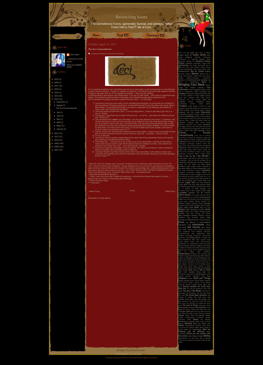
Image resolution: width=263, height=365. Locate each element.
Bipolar (195, 73)
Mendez (201, 209)
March (59, 126)
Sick (190, 270)
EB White (199, 120)
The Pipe (200, 301)
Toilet (183, 313)
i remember (183, 160)
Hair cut (201, 146)
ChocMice (191, 98)
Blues (208, 76)
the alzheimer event (200, 289)
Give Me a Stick (205, 141)
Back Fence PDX (204, 69)
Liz (191, 197)
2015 (56, 92)
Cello (196, 91)
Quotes (200, 250)
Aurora (208, 67)
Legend (197, 191)
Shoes (185, 268)
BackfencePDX (184, 71)
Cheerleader (190, 93)
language (203, 188)
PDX (193, 240)
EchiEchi (154, 358)
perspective (182, 244)
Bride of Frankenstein (188, 82)
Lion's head (195, 195)
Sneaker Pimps (195, 272)
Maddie (191, 201)
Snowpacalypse (200, 274)
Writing (206, 336)
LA (179, 188)
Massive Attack (184, 205)
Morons (207, 215)
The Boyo (187, 291)
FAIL (193, 126)
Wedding (188, 323)
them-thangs (183, 307)
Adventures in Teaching (188, 59)
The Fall (199, 293)
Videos (195, 319)
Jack (180, 178)
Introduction (190, 172)
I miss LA (207, 158)
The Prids (207, 301)
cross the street (191, 108)
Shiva (181, 268)
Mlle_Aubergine (184, 215)
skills (180, 272)
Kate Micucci (201, 184)
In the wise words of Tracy (194, 167)
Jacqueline (191, 178)
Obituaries (207, 231)
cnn (209, 100)
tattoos (208, 282)
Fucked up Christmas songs (197, 137)
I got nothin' (192, 158)
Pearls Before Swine (186, 242)
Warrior (181, 323)
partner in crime (201, 238)
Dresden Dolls (199, 116)
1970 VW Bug (184, 53)
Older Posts (170, 191)
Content (192, 104)
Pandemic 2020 (184, 238)
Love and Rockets (189, 199)
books (181, 78)
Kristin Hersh (206, 186)
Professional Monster (192, 248)
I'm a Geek (201, 160)
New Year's (205, 227)
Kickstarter (192, 186)
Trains (195, 313)
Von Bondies (205, 319)
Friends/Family (186, 135)
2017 (56, 86)
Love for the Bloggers (203, 199)
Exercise (188, 126)
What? (181, 325)
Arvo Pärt (185, 67)
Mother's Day (184, 217)
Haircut (207, 146)
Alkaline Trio (190, 61)
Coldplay (182, 102)
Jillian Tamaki (197, 180)
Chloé (202, 96)
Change (182, 93)
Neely (184, 227)
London (195, 197)
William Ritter (199, 327)
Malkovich (182, 203)
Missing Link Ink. (186, 213)
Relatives (194, 254)
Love (181, 199)
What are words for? (201, 323)
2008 (56, 147)
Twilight (207, 315)
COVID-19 (202, 106)
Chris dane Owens (203, 98)
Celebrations (189, 91)
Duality (185, 118)
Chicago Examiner (200, 93)
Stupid (181, 280)
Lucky (181, 201)
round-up (196, 258)
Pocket (181, 246)
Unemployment (190, 317)
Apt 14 (208, 65)
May (59, 119)
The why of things (190, 305)
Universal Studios (203, 317)
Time (202, 311)
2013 (56, 99)
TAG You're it (183, 282)
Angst (204, 63)
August (60, 105)
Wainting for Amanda (187, 321)
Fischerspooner (195, 128)
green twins (182, 146)
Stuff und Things (201, 278)
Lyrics (186, 201)
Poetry (186, 246)
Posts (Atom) (105, 198)
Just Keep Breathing (203, 182)
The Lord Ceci (200, 297)
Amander (189, 63)
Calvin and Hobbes (187, 87)
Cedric (203, 89)
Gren (188, 146)
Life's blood (184, 195)
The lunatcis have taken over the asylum (194, 298)
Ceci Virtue (74, 55)
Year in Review (204, 338)
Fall (204, 126)
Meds (196, 207)
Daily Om (207, 108)
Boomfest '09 (183, 80)
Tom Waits (189, 313)
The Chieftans (191, 293)
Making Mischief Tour (202, 201)
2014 (56, 96)
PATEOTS (187, 240)
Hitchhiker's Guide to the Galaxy (198, 152)
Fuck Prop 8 (183, 137)
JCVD (198, 178)
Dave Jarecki (194, 110)
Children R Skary (193, 96)
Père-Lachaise (205, 242)
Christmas (182, 100)
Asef (191, 67)
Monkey (194, 215)
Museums (207, 220)
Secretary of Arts (193, 264)
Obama (199, 231)
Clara (204, 100)
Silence (196, 270)
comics (190, 102)
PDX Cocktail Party (203, 240)
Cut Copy (201, 108)
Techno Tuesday (191, 284)
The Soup (182, 303)
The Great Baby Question (196, 295)
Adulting (197, 57)
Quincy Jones (192, 250)
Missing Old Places (202, 213)
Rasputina (207, 250)
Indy (184, 170)
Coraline (183, 106)
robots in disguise (185, 258)
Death (197, 112)
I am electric (202, 156)
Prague (199, 246)
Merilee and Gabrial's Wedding (195, 211)
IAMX (194, 164)
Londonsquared (204, 197)
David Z (202, 110)
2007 (56, 150)
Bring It (206, 82)
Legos (203, 191)
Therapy (191, 307)
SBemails (191, 260)
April (59, 122)
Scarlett (197, 260)
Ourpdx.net (197, 235)
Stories (190, 278)
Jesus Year (204, 178)
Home (132, 190)
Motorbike (195, 217)
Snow (192, 274)
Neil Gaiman (193, 227)
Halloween (182, 148)
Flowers (203, 128)
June (59, 116)
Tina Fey (207, 311)
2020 (56, 83)
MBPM (181, 207)
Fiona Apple (186, 128)
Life (197, 193)
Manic (188, 203)
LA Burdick (186, 188)
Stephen (183, 278)
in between (204, 166)
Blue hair (202, 76)
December (61, 102)
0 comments (95, 54)
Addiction (188, 57)
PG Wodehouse (192, 244)
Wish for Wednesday (192, 329)
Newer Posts (94, 191)
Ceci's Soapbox (194, 89)
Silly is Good (204, 270)
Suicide (186, 280)
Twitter (181, 317)
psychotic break (205, 248)
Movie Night (205, 217)
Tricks (187, 315)
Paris (192, 237)
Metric (208, 211)
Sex (185, 266)
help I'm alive (199, 148)
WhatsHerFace (190, 325)
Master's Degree (194, 205)
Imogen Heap (195, 166)
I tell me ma (191, 160)
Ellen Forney (200, 122)
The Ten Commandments (66, 108)
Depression (205, 112)
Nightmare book (189, 231)
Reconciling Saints (131, 17)
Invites (197, 172)
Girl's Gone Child (193, 141)
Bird (184, 76)
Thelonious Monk (204, 305)
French (208, 130)
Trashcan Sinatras (204, 313)
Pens (197, 242)
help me (207, 148)
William (191, 327)
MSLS (196, 220)
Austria (181, 69)
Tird (180, 313)
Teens (200, 284)
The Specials (190, 303)
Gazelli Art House (189, 139)
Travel (181, 315)
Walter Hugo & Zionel (202, 321)
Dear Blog (190, 112)
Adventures (206, 57)
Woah (208, 331)
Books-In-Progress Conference (198, 78)
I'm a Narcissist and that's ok (194, 161)
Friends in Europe (194, 132)
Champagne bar (204, 91)
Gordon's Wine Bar (203, 144)
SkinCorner (125, 358)
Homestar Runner (193, 154)
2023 (56, 79)
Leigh (208, 191)
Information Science (194, 170)
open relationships (198, 233)
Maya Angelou (205, 205)
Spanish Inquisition (192, 276)
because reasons (185, 74)
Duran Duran (201, 118)
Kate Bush (191, 184)
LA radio (195, 188)
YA (189, 338)
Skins (185, 272)
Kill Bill (199, 186)
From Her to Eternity (202, 135)
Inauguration (201, 168)
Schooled (203, 260)
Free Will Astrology (197, 130)
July (58, 112)
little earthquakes (184, 197)
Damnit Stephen (184, 110)
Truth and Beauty (197, 315)
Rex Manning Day (204, 254)
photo (201, 244)
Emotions (189, 124)
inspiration (206, 170)
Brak (198, 80)
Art (180, 67)
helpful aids (183, 150)
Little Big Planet (205, 195)
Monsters (201, 215)
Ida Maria (201, 164)
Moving (181, 220)
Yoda (180, 340)
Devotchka (183, 114)
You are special (188, 340)
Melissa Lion (184, 209)
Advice (201, 59)
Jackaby (185, 178)
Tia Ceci (197, 311)
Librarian (191, 193)
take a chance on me (197, 282)
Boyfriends (192, 80)
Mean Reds (188, 207)
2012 (56, 133)
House (208, 154)
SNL (204, 272)
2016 (56, 89)
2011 (56, 137)
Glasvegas (182, 144)
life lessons (205, 193)
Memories (194, 209)
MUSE (201, 220)
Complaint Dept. (203, 102)
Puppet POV (183, 250)
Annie (208, 63)
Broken (208, 85)
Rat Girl (182, 252)
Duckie (191, 118)
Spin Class (206, 276)
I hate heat (200, 158)
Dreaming (189, 116)
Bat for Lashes (197, 71)
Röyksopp (203, 258)
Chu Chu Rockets (194, 100)
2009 (56, 143)
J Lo (208, 176)
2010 (56, 140)
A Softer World (198, 55)
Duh (195, 118)
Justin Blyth (183, 184)
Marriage (207, 203)
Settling (202, 264)
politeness (192, 246)
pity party (207, 244)
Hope (203, 154)
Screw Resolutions (189, 262)
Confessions (183, 104)
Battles (207, 71)
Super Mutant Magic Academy (200, 280)
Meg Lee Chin (205, 207)
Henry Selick (192, 150)
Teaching (182, 284)
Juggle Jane (190, 182)
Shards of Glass (204, 266)
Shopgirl (185, 270)
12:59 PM (120, 54)
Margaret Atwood (197, 203)
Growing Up (194, 146)
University (182, 319)
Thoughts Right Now (186, 311)
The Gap (182, 295)
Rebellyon (207, 252)
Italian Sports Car (200, 176)
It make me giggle (195, 174)
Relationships (184, 254)
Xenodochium (183, 338)
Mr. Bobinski (189, 220)
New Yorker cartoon (186, 229)
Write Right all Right (195, 336)
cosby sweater (193, 106)
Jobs (204, 180)
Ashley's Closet (199, 67)
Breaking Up (205, 80)
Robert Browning (194, 256)
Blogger (144, 354)
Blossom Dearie (192, 76)
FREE (186, 130)
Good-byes (190, 144)
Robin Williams (205, 256)
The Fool (206, 293)
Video (189, 319)
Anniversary (183, 65)
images (188, 166)
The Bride (196, 291)
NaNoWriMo (198, 224)
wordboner (182, 334)
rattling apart (195, 252)
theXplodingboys (200, 307)
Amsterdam (197, 63)
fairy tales (199, 126)
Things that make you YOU (200, 309)
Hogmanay (182, 154)
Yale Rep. (194, 338)
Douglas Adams (199, 114)
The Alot (190, 289)
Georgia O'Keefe (201, 139)
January (60, 129)
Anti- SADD (193, 65)
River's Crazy (184, 256)
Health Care (191, 148)
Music (181, 222)
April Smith (201, 65)
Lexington (183, 193)
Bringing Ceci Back (191, 84)
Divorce (190, 114)
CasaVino (201, 87)
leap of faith (190, 191)
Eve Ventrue (197, 124)
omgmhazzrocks (184, 233)
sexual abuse (193, 266)
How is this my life (187, 156)
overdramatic (206, 235)
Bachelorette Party (190, 69)
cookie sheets (204, 104)
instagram (182, 172)
